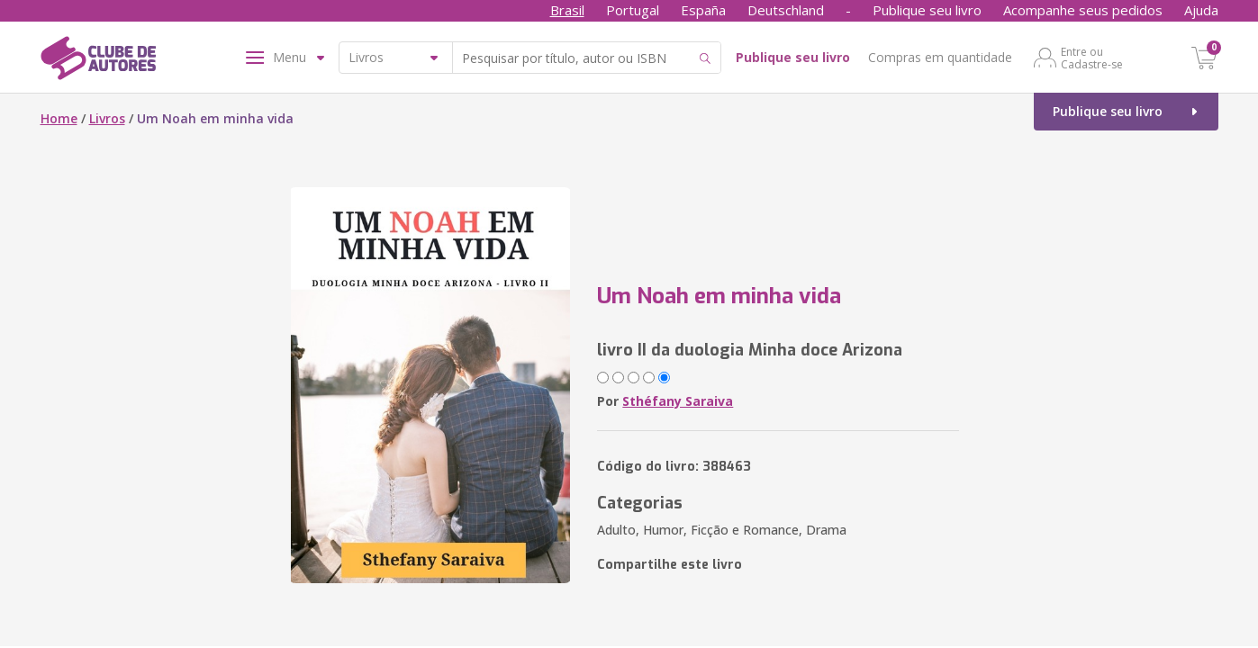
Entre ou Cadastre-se (1092, 57)
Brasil (567, 10)
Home (59, 118)
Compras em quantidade (940, 57)
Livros (107, 118)
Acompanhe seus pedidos (1083, 10)
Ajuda (1201, 10)
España (703, 10)
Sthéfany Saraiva (677, 401)
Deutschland (785, 10)
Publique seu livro (927, 10)
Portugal (632, 10)
